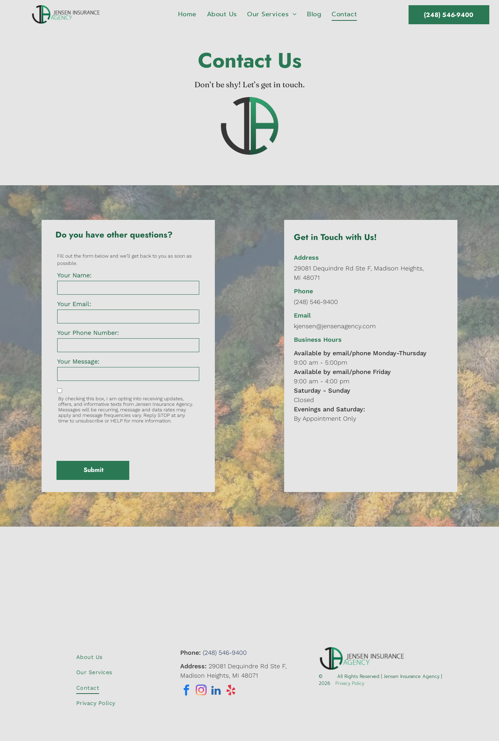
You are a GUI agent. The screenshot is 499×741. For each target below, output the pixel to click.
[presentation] (110, 440)
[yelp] (231, 691)
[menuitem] (187, 14)
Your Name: (74, 275)
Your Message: (78, 361)
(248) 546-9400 (316, 301)
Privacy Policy (349, 683)
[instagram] (201, 691)
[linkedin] (216, 691)
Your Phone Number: (88, 332)
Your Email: (74, 303)
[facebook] (186, 691)
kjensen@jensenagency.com (335, 326)
